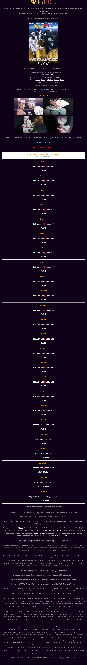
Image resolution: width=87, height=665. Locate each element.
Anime (38, 80)
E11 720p (36, 310)
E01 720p (36, 166)
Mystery (50, 80)
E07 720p (36, 253)
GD (42, 166)
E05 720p (36, 224)
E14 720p (36, 353)
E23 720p (36, 482)
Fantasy (43, 80)
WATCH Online (43, 458)
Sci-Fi (62, 80)
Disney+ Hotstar (39, 533)
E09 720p (36, 281)
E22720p (36, 468)
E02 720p (36, 181)
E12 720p (36, 324)
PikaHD (66, 536)
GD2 (42, 497)
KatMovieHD (59, 536)
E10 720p (36, 296)
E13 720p (36, 339)
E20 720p (36, 439)
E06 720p (36, 238)
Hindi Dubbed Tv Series (53, 531)
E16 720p (36, 382)
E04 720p (36, 210)
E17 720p (36, 396)
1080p (48, 166)
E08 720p (36, 267)
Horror (56, 80)
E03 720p (36, 195)
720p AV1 (32, 497)
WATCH (43, 171)
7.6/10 (51, 75)
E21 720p (36, 453)
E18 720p (36, 410)
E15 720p (36, 367)
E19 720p (36, 425)
